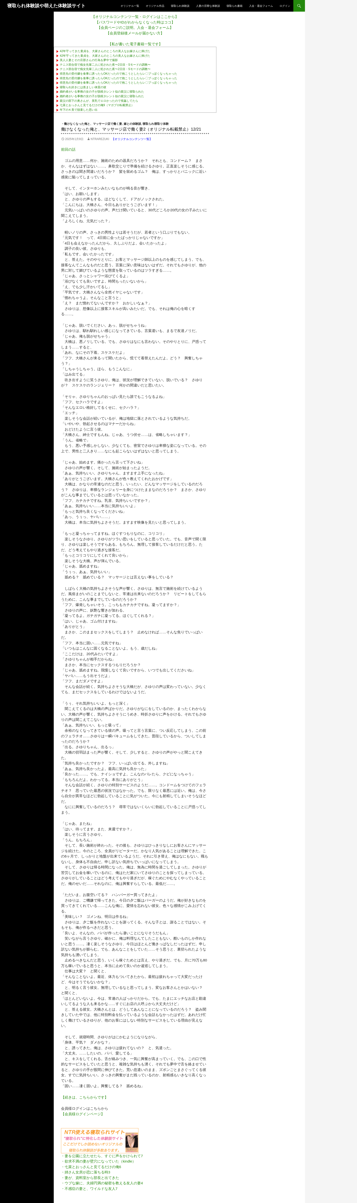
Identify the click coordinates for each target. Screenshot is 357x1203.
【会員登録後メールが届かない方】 (135, 33)
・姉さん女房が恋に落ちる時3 (85, 1172)
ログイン (285, 5)
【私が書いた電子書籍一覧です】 (135, 44)
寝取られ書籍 (235, 5)
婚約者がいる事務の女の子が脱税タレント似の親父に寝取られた (102, 91)
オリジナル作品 (155, 5)
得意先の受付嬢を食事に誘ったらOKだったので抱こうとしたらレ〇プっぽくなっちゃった (118, 73)
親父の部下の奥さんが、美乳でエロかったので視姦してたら (99, 100)
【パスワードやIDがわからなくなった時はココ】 (135, 22)
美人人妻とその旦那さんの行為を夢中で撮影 (89, 60)
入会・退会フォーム (261, 5)
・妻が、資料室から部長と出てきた (90, 1178)
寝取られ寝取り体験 (156, 124)
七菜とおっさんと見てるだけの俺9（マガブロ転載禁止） (97, 105)
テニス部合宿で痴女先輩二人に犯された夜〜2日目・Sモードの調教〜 (105, 64)
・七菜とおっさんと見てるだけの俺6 (91, 1167)
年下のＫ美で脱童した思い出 (79, 109)
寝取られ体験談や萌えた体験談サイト (46, 5)
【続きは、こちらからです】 (84, 1097)
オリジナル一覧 (130, 5)
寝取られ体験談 (180, 5)
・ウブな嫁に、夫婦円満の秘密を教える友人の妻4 (102, 1183)
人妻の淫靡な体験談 (208, 5)
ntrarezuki (100, 139)
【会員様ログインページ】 (83, 1114)
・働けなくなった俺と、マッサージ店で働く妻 (91, 124)
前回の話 (68, 149)
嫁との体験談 (132, 124)
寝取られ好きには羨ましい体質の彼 (83, 87)
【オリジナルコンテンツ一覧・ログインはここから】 (135, 17)
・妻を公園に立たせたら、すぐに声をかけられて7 (102, 1156)
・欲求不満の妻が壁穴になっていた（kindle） (98, 1161)
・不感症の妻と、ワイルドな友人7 (89, 1189)
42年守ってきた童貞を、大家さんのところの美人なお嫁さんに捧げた (105, 51)
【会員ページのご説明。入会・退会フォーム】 (135, 27)
